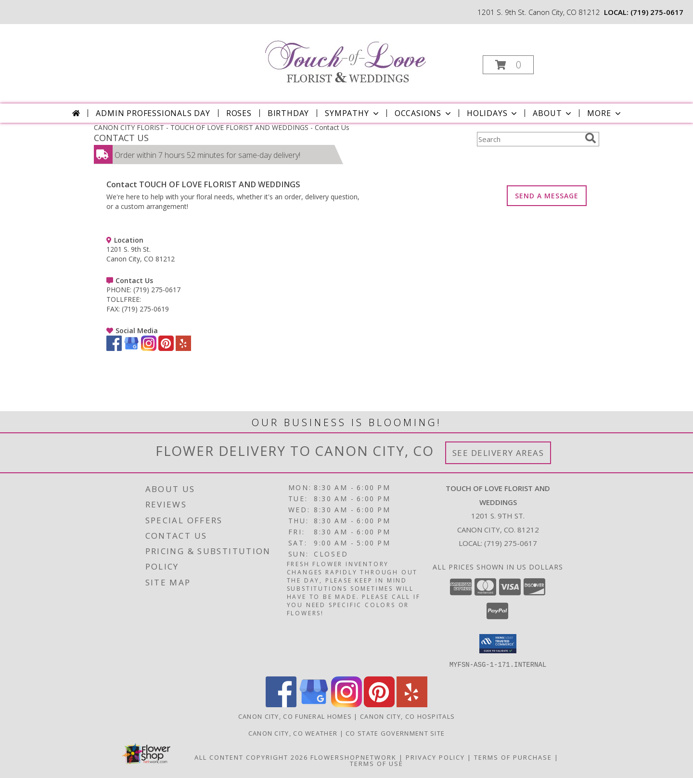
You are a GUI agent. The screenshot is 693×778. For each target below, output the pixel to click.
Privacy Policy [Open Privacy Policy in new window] (435, 756)
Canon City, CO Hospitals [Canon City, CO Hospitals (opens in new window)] (407, 716)
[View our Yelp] (183, 348)
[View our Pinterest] (166, 348)
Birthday (288, 113)
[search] (590, 138)
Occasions (424, 113)
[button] (508, 64)
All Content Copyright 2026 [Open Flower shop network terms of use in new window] (251, 756)
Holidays (493, 113)
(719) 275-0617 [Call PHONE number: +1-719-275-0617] (156, 289)
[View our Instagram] (148, 348)
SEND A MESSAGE (546, 195)
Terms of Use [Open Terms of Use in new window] (376, 763)
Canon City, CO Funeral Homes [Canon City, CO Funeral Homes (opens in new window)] (295, 716)
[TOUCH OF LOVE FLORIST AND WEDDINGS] (345, 56)
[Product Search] (528, 139)
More (604, 113)
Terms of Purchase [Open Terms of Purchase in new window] (513, 756)
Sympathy (352, 113)
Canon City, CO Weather (293, 732)
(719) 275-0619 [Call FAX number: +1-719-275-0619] (145, 308)
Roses (239, 113)
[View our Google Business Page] (131, 348)
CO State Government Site (395, 732)
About (553, 113)
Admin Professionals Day (153, 113)
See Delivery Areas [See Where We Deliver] (498, 452)
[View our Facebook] (114, 348)
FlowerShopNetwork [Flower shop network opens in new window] (353, 756)
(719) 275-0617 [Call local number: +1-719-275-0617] (656, 12)
